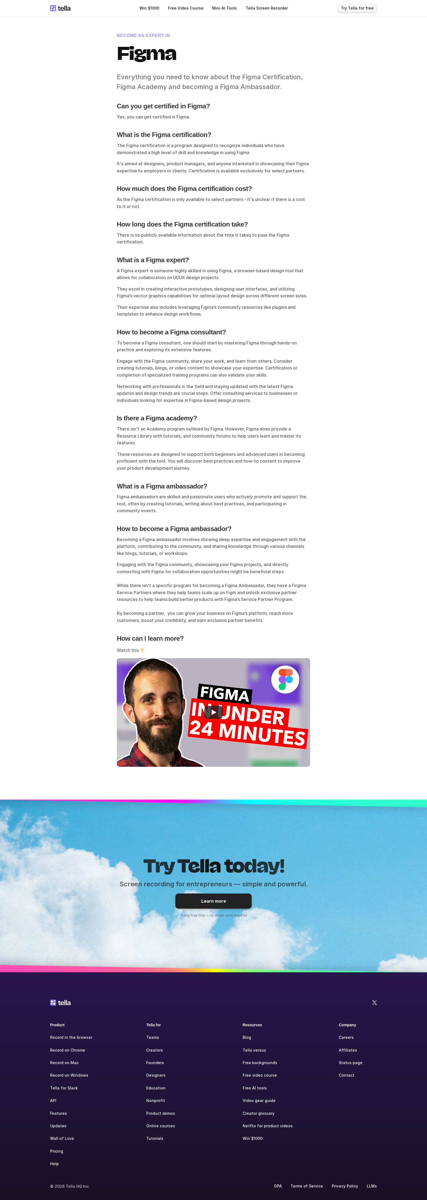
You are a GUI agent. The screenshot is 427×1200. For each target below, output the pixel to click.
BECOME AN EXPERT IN (143, 35)
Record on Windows (69, 1075)
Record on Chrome (67, 1050)
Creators (154, 1050)
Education (156, 1088)
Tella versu (253, 1050)
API (53, 1100)
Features (58, 1113)
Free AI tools (255, 1088)
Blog (247, 1037)
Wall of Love (62, 1138)
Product (57, 1025)
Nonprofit (155, 1100)
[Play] (213, 712)
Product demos (160, 1113)
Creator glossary (258, 1113)
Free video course (260, 1075)
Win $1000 (253, 1138)
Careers (346, 1037)
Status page (350, 1062)
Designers (156, 1075)
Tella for (153, 1025)
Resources (252, 1025)
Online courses (160, 1125)
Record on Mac (64, 1062)
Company (347, 1025)
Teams (152, 1037)
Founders (155, 1062)
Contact (346, 1075)
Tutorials (154, 1138)
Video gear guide (259, 1100)
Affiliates (348, 1050)
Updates (58, 1125)
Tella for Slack (64, 1088)
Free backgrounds (260, 1062)
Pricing (56, 1151)
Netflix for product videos (268, 1125)
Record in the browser (71, 1037)
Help (54, 1163)
